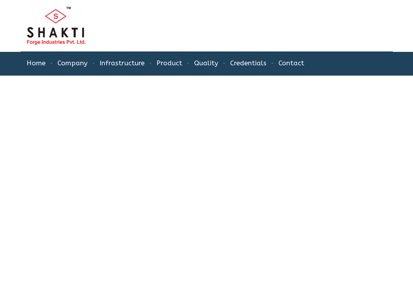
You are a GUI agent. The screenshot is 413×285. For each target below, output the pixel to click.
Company (72, 63)
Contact (291, 63)
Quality (206, 63)
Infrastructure (122, 63)
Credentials (248, 63)
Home (36, 63)
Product (169, 63)
